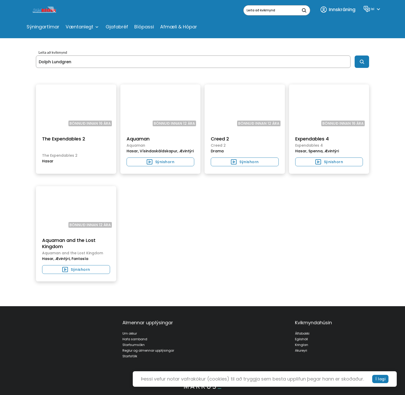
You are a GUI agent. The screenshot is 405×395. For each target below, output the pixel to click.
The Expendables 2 (63, 139)
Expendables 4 (312, 139)
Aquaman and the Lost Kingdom (69, 243)
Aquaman (138, 139)
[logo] (45, 10)
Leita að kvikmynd (52, 52)
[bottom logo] (202, 387)
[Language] (372, 9)
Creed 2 (220, 139)
